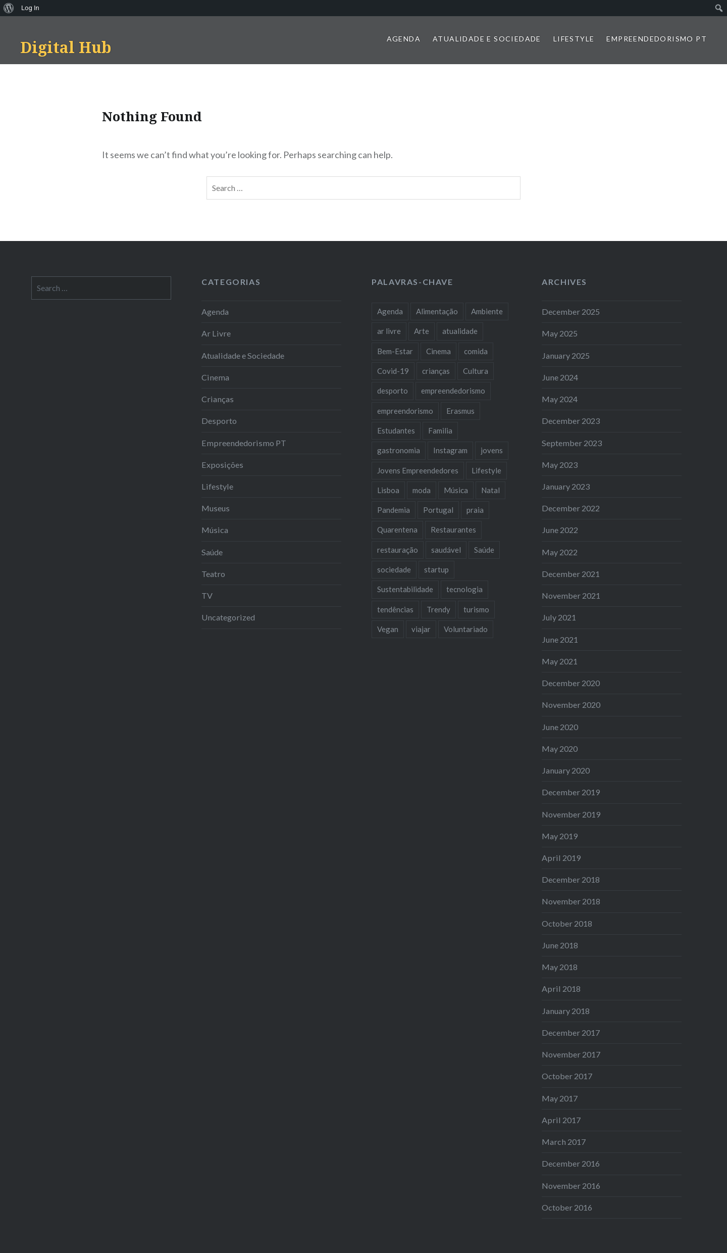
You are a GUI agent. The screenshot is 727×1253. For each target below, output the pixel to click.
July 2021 (559, 617)
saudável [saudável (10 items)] (446, 549)
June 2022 (560, 530)
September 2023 (572, 443)
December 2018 (571, 879)
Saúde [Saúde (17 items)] (484, 549)
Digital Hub (65, 47)
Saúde (212, 552)
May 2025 (560, 333)
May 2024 (560, 399)
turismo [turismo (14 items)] (476, 609)
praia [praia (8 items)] (475, 509)
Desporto (219, 420)
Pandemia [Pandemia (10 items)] (393, 509)
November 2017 (571, 1054)
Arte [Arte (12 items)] (421, 330)
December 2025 (571, 311)
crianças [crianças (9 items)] (436, 370)
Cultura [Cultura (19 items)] (475, 370)
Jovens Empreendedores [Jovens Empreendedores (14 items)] (417, 470)
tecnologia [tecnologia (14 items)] (464, 589)
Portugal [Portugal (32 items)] (438, 509)
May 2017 (560, 1098)
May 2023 (560, 464)
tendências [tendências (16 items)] (395, 609)
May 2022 (560, 552)
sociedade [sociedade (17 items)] (394, 569)
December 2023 (571, 420)
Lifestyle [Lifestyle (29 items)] (486, 470)
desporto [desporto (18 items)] (392, 390)
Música (214, 530)
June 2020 (560, 727)
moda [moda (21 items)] (421, 490)
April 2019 (561, 857)
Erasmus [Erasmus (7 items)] (460, 410)
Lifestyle (574, 38)
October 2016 (567, 1207)
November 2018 (571, 901)
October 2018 (567, 923)
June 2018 (560, 945)
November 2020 (571, 704)
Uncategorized (228, 617)
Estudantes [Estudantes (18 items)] (396, 430)
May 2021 (560, 661)
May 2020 (560, 748)
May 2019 (560, 836)
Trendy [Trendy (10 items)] (438, 609)
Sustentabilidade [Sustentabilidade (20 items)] (405, 589)
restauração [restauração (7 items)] (397, 549)
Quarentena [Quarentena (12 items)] (397, 529)
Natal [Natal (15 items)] (490, 490)
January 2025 (566, 355)
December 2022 (571, 508)
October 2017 (567, 1076)
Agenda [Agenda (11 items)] (390, 311)
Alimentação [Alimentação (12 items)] (437, 311)
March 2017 (564, 1141)
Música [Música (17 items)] (456, 490)
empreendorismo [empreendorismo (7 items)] (405, 410)
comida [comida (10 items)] (476, 351)
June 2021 (560, 639)
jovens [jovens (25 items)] (492, 450)
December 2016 (571, 1163)
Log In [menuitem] (30, 8)
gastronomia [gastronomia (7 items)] (398, 450)
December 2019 (571, 792)
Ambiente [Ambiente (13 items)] (487, 311)
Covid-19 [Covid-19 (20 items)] (393, 370)
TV (207, 595)
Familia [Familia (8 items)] (440, 430)
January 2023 (566, 486)
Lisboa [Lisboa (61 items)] (388, 490)
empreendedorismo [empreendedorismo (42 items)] (453, 390)
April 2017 (561, 1120)
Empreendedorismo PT (656, 38)
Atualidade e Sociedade (487, 38)
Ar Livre (216, 333)
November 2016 (571, 1185)
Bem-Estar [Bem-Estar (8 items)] (395, 351)
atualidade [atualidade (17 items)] (460, 330)
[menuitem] (9, 8)
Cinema (215, 377)
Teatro (213, 574)
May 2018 (560, 967)
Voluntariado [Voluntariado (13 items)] (466, 629)
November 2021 (571, 595)
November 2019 (571, 814)
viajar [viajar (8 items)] (421, 629)
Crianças (217, 399)
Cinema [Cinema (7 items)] (438, 351)
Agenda (404, 38)
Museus (215, 508)
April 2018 (561, 988)
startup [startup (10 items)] (436, 569)
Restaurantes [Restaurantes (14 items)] (453, 529)
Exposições (222, 464)
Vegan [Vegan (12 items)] (387, 629)
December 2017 (571, 1032)
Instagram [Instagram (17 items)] (450, 450)
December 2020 (571, 683)
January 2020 (566, 770)
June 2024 (560, 377)
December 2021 (571, 574)
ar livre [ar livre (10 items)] (389, 330)
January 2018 (566, 1011)
